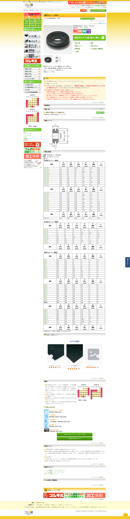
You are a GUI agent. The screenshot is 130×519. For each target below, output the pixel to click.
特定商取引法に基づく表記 (58, 507)
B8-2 (45, 265)
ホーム (25, 2)
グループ (46, 474)
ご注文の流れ (39, 505)
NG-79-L (46, 199)
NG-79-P (46, 206)
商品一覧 (77, 43)
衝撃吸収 (26, 140)
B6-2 (45, 262)
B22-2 (45, 294)
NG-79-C (46, 177)
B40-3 (45, 319)
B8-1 (45, 264)
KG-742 (46, 231)
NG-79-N (46, 202)
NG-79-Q (46, 208)
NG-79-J (46, 195)
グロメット (62, 470)
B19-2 (45, 291)
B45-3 (45, 323)
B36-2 (45, 316)
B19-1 (45, 289)
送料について (54, 505)
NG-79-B (46, 176)
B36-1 (45, 314)
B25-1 (45, 296)
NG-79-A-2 (47, 174)
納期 (92, 43)
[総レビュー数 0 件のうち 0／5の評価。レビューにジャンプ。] (98, 23)
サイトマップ (102, 507)
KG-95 (46, 233)
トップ (46, 470)
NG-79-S (46, 218)
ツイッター (58, 2)
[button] (51, 356)
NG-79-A (46, 172)
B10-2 (45, 269)
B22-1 (45, 292)
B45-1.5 (46, 321)
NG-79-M (46, 201)
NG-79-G (46, 185)
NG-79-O (46, 204)
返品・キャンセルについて (66, 505)
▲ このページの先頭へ (97, 102)
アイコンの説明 (83, 28)
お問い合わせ (94, 46)
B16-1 (45, 285)
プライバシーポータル (71, 507)
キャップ (61, 472)
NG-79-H (46, 193)
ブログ (51, 1)
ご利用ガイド (43, 2)
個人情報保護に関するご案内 (43, 507)
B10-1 (45, 267)
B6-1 (45, 260)
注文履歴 (88, 7)
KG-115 (46, 235)
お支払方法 (46, 505)
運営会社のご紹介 (40, 502)
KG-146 (46, 239)
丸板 (25, 132)
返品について (78, 46)
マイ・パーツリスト (97, 7)
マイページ (82, 7)
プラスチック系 (27, 133)
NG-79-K (46, 197)
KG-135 (46, 237)
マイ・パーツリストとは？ (98, 20)
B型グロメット (54, 474)
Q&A (105, 7)
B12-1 (45, 271)
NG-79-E (46, 181)
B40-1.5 (46, 317)
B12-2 (45, 273)
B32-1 (45, 310)
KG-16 (46, 241)
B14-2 (45, 277)
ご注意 (77, 51)
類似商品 (77, 48)
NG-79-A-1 (47, 170)
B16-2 (45, 287)
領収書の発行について (74, 438)
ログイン (75, 7)
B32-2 (45, 312)
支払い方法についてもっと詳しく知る (74, 434)
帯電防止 (26, 138)
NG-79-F (46, 183)
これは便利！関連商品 (97, 48)
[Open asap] (125, 515)
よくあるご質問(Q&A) (83, 507)
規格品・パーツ (53, 470)
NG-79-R (46, 210)
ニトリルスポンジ (28, 135)
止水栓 (25, 137)
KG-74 (46, 229)
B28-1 (45, 300)
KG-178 (46, 243)
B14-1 (45, 275)
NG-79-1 (46, 168)
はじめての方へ (33, 2)
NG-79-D (46, 179)
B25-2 (45, 298)
